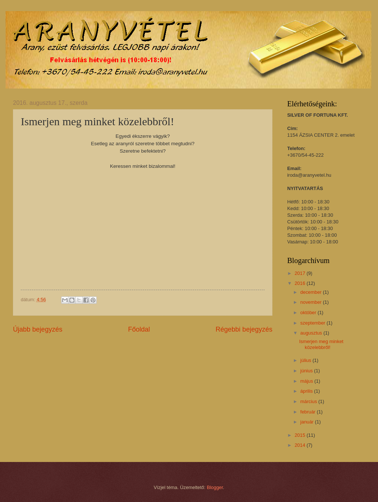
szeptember (313, 323)
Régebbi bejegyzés (244, 329)
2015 (300, 435)
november (311, 302)
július (306, 360)
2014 (300, 445)
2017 (300, 273)
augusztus (311, 333)
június (307, 370)
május (307, 381)
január (307, 422)
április (307, 391)
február (308, 412)
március (309, 401)
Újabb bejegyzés (37, 329)
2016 (300, 283)
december (311, 292)
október (309, 312)
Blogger (215, 487)
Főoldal (139, 329)
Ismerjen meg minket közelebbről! (321, 344)
